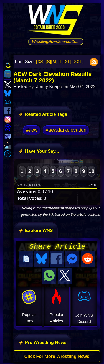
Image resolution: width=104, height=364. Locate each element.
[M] (54, 61)
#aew (32, 130)
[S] (48, 61)
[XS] (40, 61)
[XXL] (78, 61)
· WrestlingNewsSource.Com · (56, 41)
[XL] (67, 61)
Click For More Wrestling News (56, 354)
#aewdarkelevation (66, 130)
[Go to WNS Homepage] (55, 21)
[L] (61, 61)
